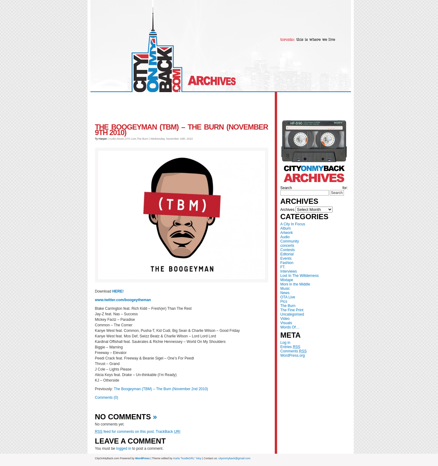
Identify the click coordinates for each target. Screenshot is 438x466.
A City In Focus (292, 224)
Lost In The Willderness (299, 276)
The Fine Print (291, 310)
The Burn (287, 306)
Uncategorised (292, 314)
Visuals (286, 323)
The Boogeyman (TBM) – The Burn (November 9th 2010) (181, 130)
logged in (123, 448)
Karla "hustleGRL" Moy (187, 458)
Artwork (286, 233)
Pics (284, 301)
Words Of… (289, 327)
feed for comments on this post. (125, 431)
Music (285, 288)
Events (286, 258)
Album (285, 228)
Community (289, 241)
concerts (287, 245)
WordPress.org (292, 355)
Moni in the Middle (295, 284)
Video (285, 318)
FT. (283, 267)
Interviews (288, 271)
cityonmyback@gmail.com (234, 458)
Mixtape (286, 280)
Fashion (287, 263)
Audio (285, 237)
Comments (293, 351)
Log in (285, 342)
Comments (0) (106, 397)
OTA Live (287, 297)
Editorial (287, 254)
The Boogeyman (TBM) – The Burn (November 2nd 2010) (161, 389)
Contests (287, 250)
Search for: (314, 188)
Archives (287, 210)
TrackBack (168, 431)
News (285, 293)
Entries (290, 347)
